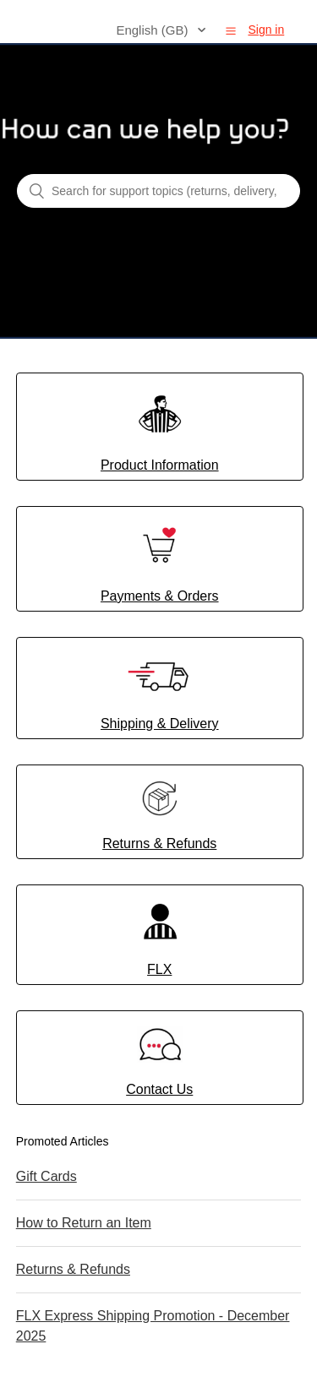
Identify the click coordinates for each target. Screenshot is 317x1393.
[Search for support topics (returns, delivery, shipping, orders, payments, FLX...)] (158, 191)
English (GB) (153, 30)
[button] (231, 30)
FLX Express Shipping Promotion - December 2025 (153, 1326)
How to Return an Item (83, 1223)
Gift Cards (46, 1176)
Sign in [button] (266, 29)
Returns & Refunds (73, 1269)
